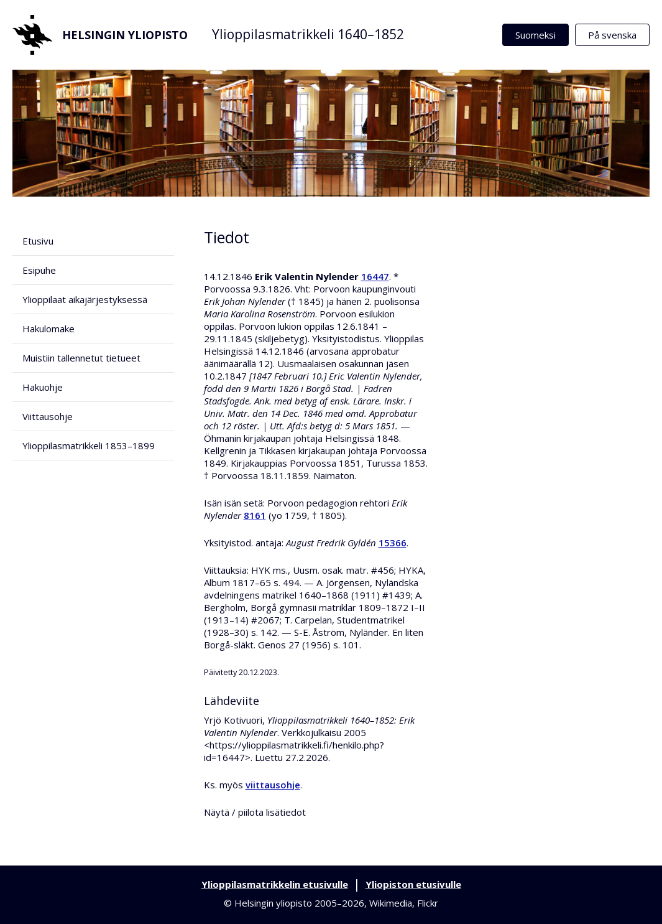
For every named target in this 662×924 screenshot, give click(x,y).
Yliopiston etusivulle (413, 884)
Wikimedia (390, 903)
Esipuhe (39, 270)
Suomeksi (535, 35)
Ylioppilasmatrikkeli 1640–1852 (308, 34)
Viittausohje (47, 416)
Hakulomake (48, 328)
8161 (255, 515)
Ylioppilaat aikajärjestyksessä (84, 299)
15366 (393, 542)
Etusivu (37, 241)
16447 (375, 276)
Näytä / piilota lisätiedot (255, 812)
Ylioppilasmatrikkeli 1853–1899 (88, 445)
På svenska (612, 35)
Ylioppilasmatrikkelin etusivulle (274, 884)
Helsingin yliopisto (100, 35)
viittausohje (273, 784)
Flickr (427, 903)
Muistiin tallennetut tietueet (81, 358)
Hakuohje (42, 387)
